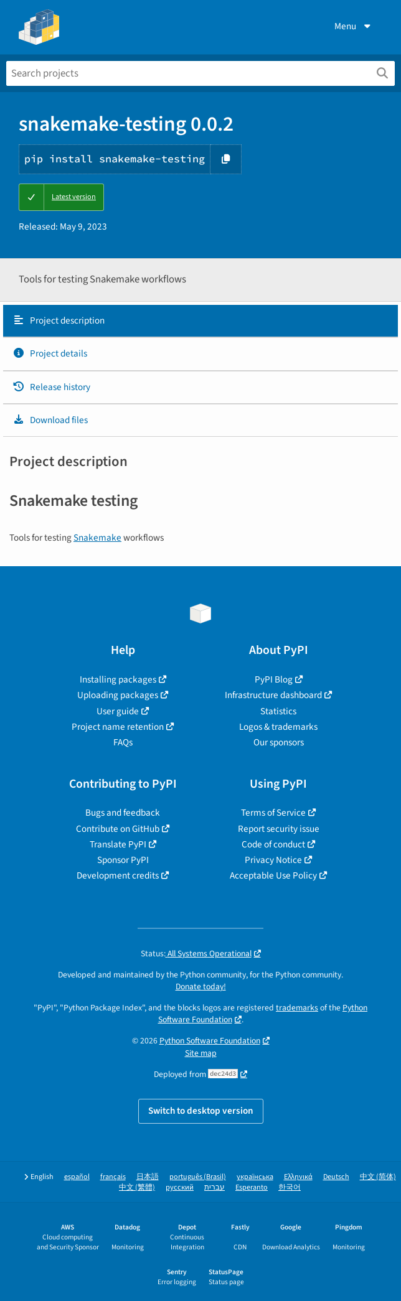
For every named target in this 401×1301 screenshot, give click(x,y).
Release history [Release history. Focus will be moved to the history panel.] (51, 387)
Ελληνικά (298, 1177)
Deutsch (336, 1177)
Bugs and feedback (122, 812)
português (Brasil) (197, 1177)
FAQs (123, 742)
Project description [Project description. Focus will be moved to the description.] (58, 320)
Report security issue (278, 829)
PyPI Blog (274, 679)
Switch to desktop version (200, 1110)
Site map (201, 1053)
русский (180, 1187)
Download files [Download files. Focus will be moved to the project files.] (50, 420)
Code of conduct (273, 844)
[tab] (200, 321)
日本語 (147, 1177)
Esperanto (251, 1187)
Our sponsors (278, 742)
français (113, 1177)
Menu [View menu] (353, 26)
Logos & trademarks (278, 727)
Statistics (278, 711)
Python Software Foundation (209, 1041)
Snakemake (97, 537)
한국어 (289, 1187)
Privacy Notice (273, 860)
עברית (214, 1187)
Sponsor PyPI (123, 860)
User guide (118, 711)
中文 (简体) (378, 1177)
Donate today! (201, 986)
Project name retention (118, 727)
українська (255, 1177)
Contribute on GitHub (117, 829)
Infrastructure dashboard (273, 695)
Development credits (118, 875)
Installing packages (118, 679)
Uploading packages (117, 695)
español (77, 1177)
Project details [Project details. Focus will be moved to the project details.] (49, 353)
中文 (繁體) (137, 1187)
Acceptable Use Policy (273, 875)
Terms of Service (273, 812)
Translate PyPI (118, 844)
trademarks (297, 1008)
